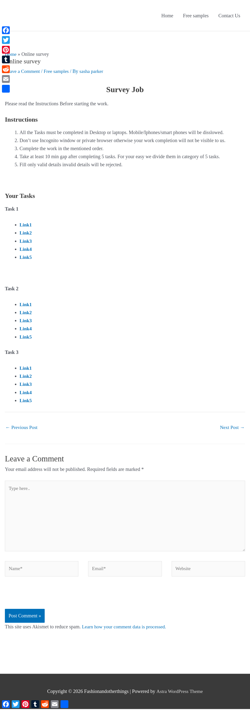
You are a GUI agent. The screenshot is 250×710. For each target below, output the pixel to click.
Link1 (26, 224)
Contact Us (229, 15)
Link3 (26, 240)
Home (167, 15)
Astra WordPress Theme (179, 692)
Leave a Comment (23, 71)
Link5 (26, 257)
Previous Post (21, 426)
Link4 (26, 249)
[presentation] (42, 598)
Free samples (196, 15)
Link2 (26, 232)
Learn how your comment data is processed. (125, 628)
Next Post (232, 426)
